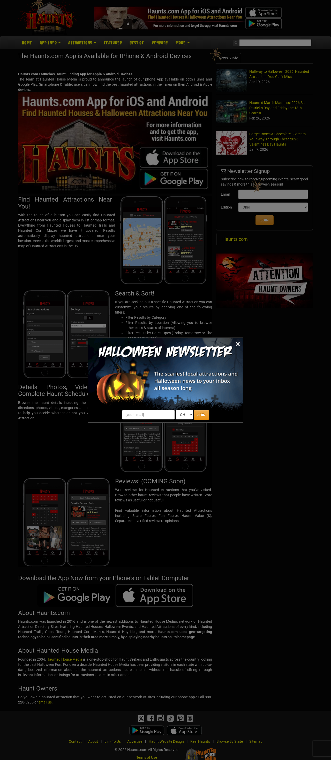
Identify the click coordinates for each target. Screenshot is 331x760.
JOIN (201, 415)
